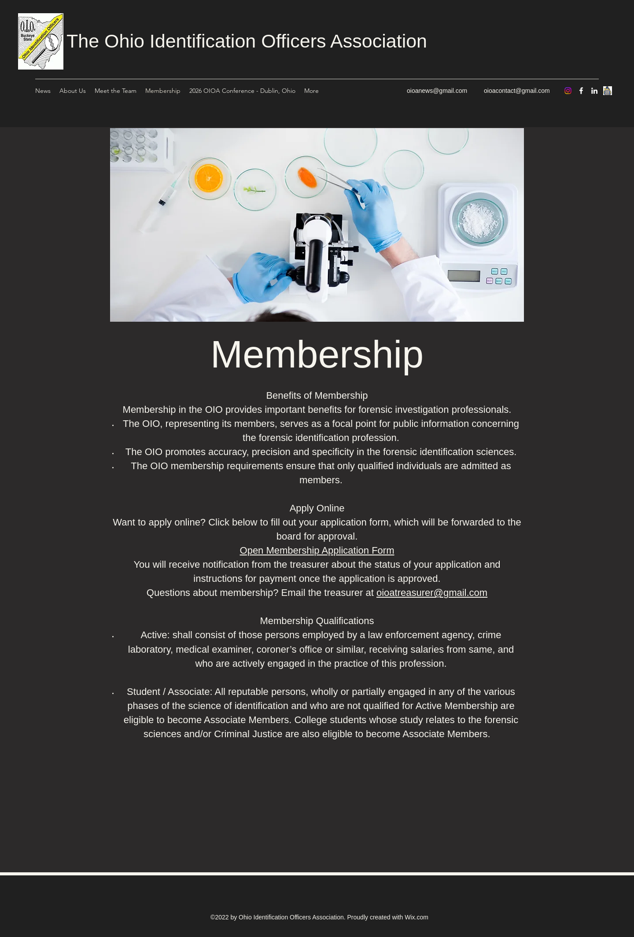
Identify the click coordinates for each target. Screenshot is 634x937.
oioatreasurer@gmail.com (431, 592)
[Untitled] (607, 90)
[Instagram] (568, 90)
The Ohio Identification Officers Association (246, 40)
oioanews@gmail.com (437, 90)
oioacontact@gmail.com (517, 90)
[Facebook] (581, 90)
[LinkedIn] (594, 90)
